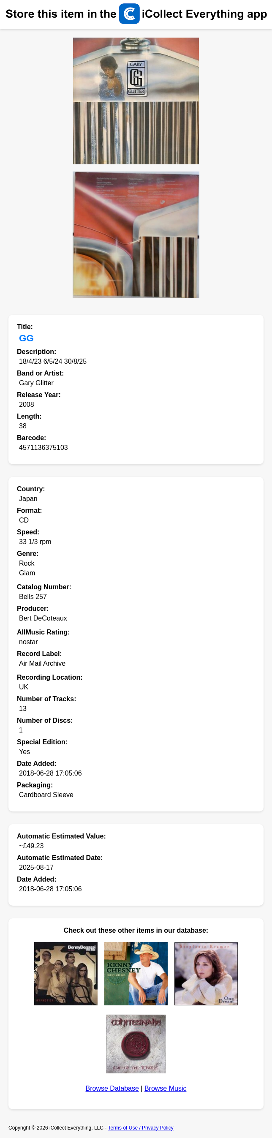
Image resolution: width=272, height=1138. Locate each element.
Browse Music (165, 1088)
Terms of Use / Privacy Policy (140, 1128)
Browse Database (112, 1088)
